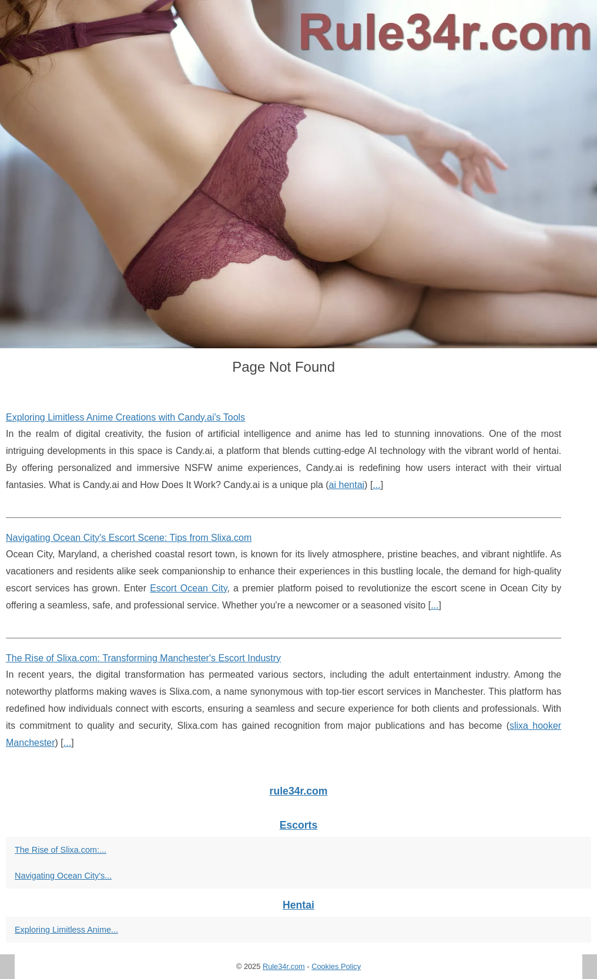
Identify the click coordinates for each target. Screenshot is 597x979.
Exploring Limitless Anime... (66, 929)
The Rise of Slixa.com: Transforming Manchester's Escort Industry (143, 658)
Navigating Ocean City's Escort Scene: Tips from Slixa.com (128, 538)
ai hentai (347, 485)
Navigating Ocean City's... (63, 875)
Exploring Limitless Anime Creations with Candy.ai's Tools (125, 417)
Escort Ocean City (188, 588)
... (376, 485)
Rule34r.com (284, 966)
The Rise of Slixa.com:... (60, 849)
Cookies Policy (336, 966)
